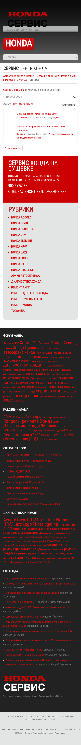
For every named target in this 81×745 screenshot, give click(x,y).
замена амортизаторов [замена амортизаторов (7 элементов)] (26, 533)
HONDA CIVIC (19, 223)
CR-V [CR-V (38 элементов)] (7, 416)
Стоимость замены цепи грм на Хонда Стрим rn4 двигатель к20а (40, 583)
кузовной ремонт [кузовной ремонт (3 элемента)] (53, 374)
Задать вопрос (13, 148)
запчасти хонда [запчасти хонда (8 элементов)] (35, 373)
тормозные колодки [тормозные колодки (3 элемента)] (64, 396)
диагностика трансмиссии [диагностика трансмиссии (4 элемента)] (44, 361)
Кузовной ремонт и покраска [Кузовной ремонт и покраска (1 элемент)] (44, 431)
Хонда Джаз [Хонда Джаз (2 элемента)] (7, 348)
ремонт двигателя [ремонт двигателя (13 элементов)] (49, 382)
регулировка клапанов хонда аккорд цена (28, 578)
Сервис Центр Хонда (14, 89)
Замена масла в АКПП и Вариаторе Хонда (29, 460)
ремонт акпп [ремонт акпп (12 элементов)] (26, 382)
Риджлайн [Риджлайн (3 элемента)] (46, 435)
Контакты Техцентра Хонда (35, 733)
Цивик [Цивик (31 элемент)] (42, 439)
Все (15, 104)
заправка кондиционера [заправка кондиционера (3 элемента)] (14, 374)
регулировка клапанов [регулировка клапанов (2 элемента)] (35, 545)
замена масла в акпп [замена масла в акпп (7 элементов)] (46, 369)
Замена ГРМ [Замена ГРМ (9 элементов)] (11, 343)
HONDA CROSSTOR (22, 229)
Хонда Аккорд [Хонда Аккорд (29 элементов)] (64, 342)
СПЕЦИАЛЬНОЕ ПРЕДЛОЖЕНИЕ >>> (37, 191)
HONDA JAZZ (19, 252)
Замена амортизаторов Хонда (22, 487)
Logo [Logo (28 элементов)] (27, 524)
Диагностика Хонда (32, 138)
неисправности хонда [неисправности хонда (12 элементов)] (18, 378)
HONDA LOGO (19, 258)
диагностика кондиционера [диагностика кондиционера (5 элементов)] (55, 357)
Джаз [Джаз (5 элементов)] (56, 422)
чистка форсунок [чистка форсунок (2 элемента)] (20, 401)
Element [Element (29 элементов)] (63, 520)
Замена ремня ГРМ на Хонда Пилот (25, 655)
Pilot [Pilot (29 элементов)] (36, 524)
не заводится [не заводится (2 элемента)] (66, 374)
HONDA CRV (18, 235)
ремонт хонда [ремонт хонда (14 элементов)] (24, 557)
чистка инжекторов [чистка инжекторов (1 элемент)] (20, 562)
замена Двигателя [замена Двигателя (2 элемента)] (49, 366)
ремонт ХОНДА (21, 305)
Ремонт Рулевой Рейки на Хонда (24, 466)
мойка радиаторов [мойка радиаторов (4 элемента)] (49, 541)
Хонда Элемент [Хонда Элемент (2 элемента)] (42, 348)
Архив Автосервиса (25, 276)
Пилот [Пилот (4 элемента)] (69, 430)
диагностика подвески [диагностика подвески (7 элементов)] (16, 361)
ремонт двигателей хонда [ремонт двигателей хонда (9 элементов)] (22, 549)
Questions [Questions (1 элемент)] (21, 417)
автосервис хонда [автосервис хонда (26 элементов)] (19, 352)
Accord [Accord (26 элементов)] (9, 520)
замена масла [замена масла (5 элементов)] (26, 369)
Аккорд (52, 134)
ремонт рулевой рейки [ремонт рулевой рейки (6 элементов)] (32, 553)
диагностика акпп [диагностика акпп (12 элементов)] (58, 353)
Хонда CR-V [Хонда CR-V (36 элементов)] (31, 342)
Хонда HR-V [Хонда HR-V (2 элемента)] (46, 344)
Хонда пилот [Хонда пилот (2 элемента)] (53, 348)
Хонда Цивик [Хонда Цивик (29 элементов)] (24, 347)
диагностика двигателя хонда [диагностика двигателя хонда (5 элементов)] (40, 528)
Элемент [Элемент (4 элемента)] (52, 439)
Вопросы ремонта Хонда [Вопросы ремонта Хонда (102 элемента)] (28, 421)
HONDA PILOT (19, 264)
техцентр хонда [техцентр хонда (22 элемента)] (25, 395)
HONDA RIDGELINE (22, 270)
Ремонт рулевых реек (26, 299)
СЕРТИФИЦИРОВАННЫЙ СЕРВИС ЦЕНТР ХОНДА (34, 455)
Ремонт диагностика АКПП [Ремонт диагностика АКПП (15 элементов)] (22, 435)
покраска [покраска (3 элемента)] (52, 378)
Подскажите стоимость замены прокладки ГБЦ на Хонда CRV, (39, 631)
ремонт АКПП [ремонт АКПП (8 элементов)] (57, 545)
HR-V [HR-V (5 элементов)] (14, 417)
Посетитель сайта (24, 117)
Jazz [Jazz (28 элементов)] (17, 524)
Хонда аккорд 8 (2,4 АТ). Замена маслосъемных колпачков (37, 607)
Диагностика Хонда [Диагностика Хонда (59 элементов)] (21, 425)
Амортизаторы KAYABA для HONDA (26, 482)
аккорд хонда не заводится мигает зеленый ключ (32, 592)
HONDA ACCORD (21, 217)
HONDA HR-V (19, 246)
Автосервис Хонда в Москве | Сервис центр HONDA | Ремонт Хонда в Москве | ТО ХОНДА (37, 729)
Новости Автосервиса (56, 733)
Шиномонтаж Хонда (17, 498)
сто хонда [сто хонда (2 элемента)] (66, 392)
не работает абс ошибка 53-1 (21, 602)
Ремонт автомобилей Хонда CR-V (25, 477)
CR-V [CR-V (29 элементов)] (31, 520)
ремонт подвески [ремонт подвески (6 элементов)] (59, 386)
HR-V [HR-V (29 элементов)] (8, 524)
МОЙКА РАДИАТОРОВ (19, 471)
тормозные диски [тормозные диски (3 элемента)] (46, 396)
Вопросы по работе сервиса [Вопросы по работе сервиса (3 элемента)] (52, 417)
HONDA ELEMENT (21, 241)
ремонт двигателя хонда (29, 293)
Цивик (57, 117)
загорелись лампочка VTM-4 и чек (24, 616)
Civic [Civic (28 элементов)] (21, 520)
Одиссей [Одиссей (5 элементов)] (60, 430)
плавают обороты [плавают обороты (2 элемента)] (40, 379)
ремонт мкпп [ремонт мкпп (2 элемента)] (44, 387)
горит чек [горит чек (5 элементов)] (41, 352)
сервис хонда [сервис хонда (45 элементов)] (49, 391)
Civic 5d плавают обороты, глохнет (24, 649)
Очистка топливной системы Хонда (25, 493)
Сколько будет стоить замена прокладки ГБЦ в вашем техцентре (41, 640)
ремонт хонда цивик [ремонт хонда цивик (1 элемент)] (44, 558)
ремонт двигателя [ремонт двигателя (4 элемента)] (53, 549)
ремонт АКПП (20, 287)
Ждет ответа (26, 104)
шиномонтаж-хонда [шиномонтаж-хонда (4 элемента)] (38, 562)
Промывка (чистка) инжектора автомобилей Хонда (34, 504)
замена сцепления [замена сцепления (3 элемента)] (67, 370)
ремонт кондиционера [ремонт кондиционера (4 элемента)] (27, 387)
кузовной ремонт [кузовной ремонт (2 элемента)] (30, 541)
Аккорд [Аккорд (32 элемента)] (32, 416)
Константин (22, 134)
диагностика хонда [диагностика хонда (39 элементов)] (22, 365)
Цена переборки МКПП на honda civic (37, 113)
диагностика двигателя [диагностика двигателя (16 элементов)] (22, 357)
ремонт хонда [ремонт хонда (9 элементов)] (26, 391)
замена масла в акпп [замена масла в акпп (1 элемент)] (50, 533)
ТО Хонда (18, 311)
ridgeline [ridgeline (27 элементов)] (50, 524)
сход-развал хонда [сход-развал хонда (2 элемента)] (61, 558)
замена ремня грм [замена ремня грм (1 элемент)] (19, 537)
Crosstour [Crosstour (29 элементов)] (46, 520)
